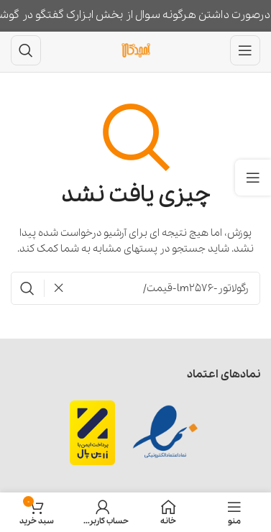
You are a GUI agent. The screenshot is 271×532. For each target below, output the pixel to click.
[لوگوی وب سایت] (136, 49)
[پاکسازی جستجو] (54, 288)
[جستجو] (26, 50)
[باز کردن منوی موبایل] (245, 50)
